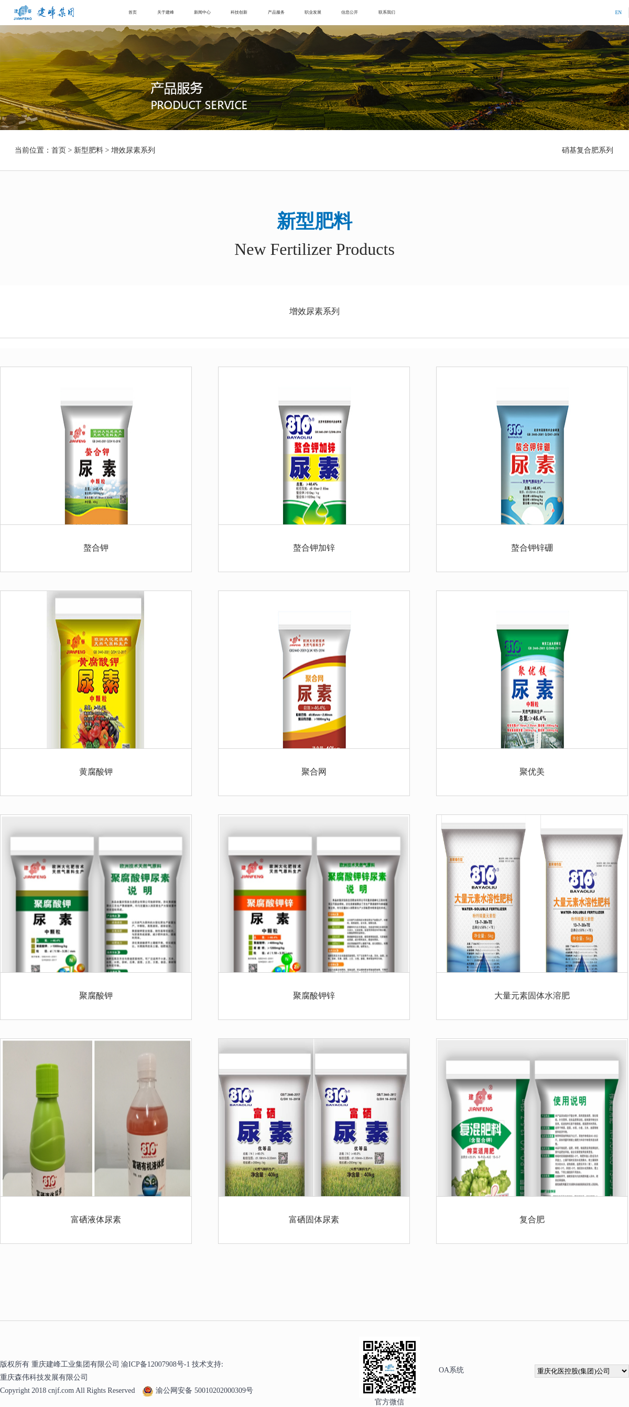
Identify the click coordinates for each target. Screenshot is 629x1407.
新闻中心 (202, 12)
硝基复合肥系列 (587, 150)
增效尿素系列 (133, 150)
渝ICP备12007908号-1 (155, 1364)
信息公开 (349, 12)
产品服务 (276, 12)
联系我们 (386, 12)
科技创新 (239, 12)
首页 (132, 12)
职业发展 (313, 12)
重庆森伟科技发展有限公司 (44, 1377)
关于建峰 (165, 12)
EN (618, 12)
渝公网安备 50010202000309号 (198, 1390)
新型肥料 (88, 150)
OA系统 (451, 1370)
